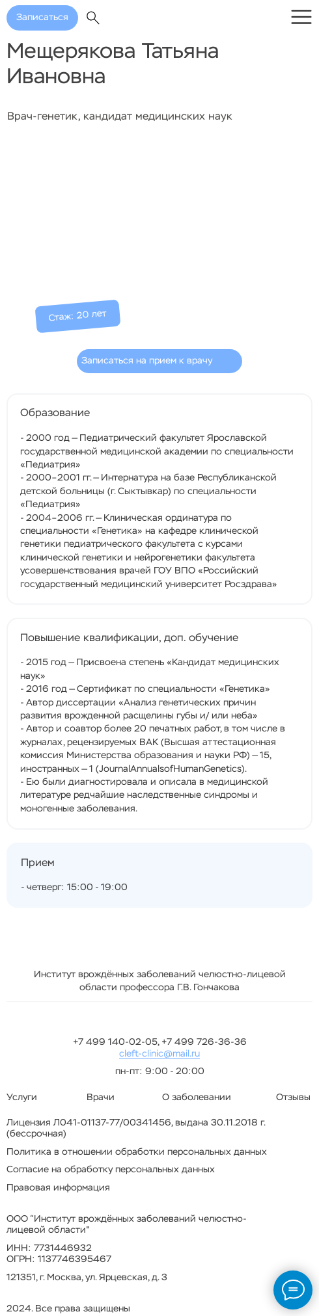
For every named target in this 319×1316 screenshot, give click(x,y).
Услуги (22, 1097)
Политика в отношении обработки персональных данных (137, 1152)
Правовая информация (58, 1187)
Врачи (101, 1097)
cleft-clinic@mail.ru (159, 1054)
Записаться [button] (42, 17)
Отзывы (293, 1097)
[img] (301, 17)
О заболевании (196, 1097)
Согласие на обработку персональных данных (111, 1169)
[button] (159, 361)
